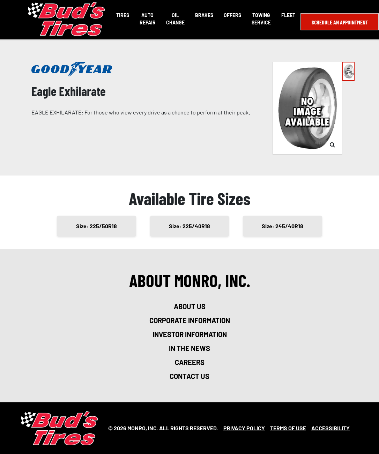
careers (190, 362)
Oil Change (175, 18)
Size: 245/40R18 (282, 226)
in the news (189, 348)
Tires (122, 15)
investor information (190, 334)
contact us (189, 376)
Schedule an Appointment (340, 22)
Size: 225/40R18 (189, 226)
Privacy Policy (244, 428)
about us (190, 306)
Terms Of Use (288, 428)
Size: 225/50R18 (96, 226)
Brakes (204, 15)
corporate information (189, 320)
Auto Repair (148, 18)
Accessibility (330, 428)
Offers (232, 15)
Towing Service (261, 18)
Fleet (288, 15)
